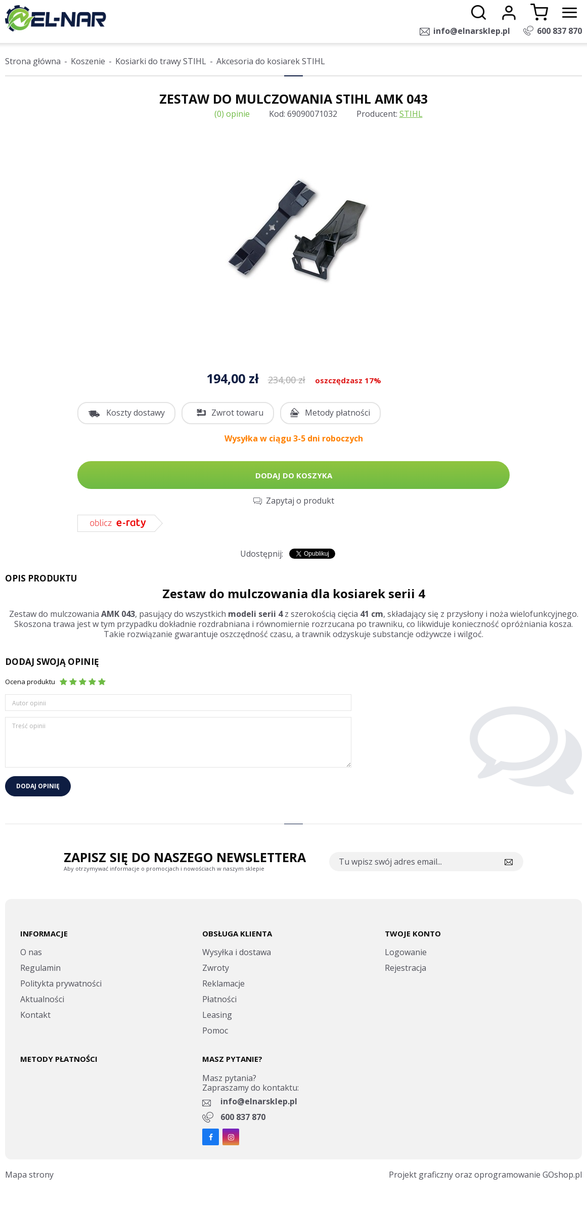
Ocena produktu (30, 681)
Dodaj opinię (38, 786)
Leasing (217, 1014)
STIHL (411, 113)
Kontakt (35, 1014)
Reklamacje (223, 983)
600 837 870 (559, 30)
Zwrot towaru (237, 412)
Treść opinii (29, 726)
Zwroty (215, 967)
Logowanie (406, 952)
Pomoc (215, 1030)
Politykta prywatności (61, 983)
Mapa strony (29, 1174)
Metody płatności (337, 412)
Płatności (219, 999)
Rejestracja (405, 967)
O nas (31, 952)
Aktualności (42, 999)
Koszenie (88, 61)
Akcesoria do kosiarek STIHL (270, 61)
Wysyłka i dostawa (236, 952)
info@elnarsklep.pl (471, 30)
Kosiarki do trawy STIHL (160, 61)
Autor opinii (29, 703)
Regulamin (40, 967)
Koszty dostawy (135, 412)
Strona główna (33, 61)
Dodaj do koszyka (293, 475)
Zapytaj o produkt (300, 500)
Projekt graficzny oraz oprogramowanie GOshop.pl (485, 1174)
